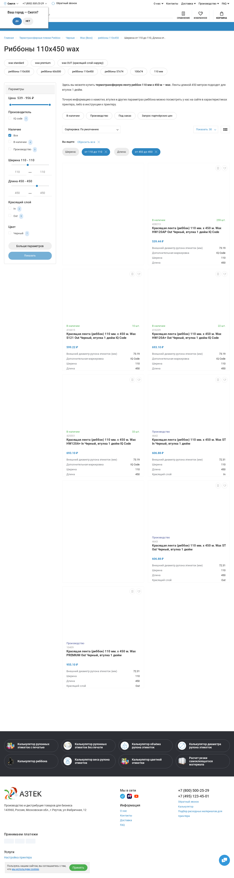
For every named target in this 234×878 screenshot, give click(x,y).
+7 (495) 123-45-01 (193, 804)
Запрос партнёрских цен (157, 122)
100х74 (139, 78)
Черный (18, 240)
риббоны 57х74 (114, 78)
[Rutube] (129, 803)
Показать (30, 263)
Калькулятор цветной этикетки (141, 769)
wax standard (16, 70)
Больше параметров (30, 253)
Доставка (187, 3)
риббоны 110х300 (19, 78)
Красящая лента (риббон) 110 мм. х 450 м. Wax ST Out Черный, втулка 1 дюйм (189, 555)
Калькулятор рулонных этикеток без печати (85, 753)
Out (15, 223)
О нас (157, 3)
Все (13, 142)
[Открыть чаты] (223, 858)
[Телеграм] (122, 803)
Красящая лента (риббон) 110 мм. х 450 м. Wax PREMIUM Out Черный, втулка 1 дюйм (101, 661)
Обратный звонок (66, 3)
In (14, 216)
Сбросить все (88, 149)
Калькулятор (186, 814)
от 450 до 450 (147, 159)
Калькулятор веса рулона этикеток (87, 769)
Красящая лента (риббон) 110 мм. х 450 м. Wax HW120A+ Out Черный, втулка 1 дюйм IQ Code (186, 343)
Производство (207, 3)
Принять (78, 867)
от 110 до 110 (96, 159)
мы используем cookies (25, 869)
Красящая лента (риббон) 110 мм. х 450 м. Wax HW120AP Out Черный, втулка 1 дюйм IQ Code (186, 237)
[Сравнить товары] (161, 18)
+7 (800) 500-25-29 (193, 798)
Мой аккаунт (200, 15)
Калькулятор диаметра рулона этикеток (199, 753)
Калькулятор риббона (26, 769)
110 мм (158, 78)
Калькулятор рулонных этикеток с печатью (27, 753)
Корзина (221, 18)
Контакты (172, 3)
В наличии (20, 149)
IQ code (18, 126)
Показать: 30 (204, 136)
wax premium (43, 70)
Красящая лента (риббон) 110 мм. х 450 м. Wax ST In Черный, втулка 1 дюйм (189, 449)
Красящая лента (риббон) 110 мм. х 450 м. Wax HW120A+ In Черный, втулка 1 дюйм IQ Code (101, 449)
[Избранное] (178, 18)
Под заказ (125, 122)
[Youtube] (136, 803)
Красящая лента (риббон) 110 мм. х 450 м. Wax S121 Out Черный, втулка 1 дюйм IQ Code (101, 343)
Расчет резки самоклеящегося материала (195, 769)
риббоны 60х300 (51, 78)
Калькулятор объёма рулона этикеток (141, 753)
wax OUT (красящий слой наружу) (83, 70)
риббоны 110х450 (83, 78)
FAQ (224, 3)
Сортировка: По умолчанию (82, 136)
